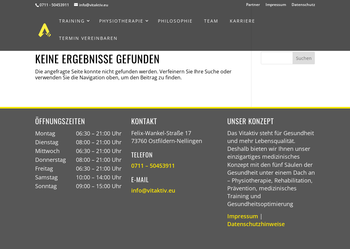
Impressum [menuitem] (276, 5)
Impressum (242, 216)
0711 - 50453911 (54, 5)
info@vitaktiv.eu (153, 190)
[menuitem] (71, 21)
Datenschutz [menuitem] (303, 5)
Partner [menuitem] (253, 5)
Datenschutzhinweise (256, 224)
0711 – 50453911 (153, 165)
